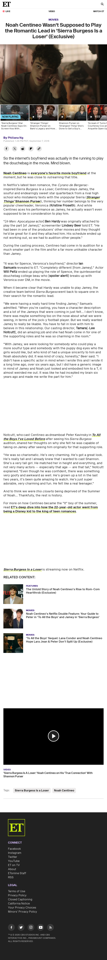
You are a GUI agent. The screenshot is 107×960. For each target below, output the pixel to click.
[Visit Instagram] (31, 928)
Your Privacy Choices (22, 908)
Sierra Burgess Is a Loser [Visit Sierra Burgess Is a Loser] (32, 790)
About (12, 869)
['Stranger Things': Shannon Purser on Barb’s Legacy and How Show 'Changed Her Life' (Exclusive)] (43, 118)
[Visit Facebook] (11, 928)
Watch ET (98, 11)
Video (52, 11)
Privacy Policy (17, 895)
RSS (11, 877)
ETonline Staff (17, 873)
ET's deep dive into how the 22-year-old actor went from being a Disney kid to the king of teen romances (50, 509)
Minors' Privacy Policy (22, 912)
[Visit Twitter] (21, 928)
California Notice (19, 904)
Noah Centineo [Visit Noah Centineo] (64, 790)
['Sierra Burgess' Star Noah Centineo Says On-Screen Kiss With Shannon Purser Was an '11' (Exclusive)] (14, 118)
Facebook (14, 849)
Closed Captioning (20, 899)
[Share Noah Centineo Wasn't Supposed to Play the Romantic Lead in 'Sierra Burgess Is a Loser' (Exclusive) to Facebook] (6, 149)
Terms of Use (16, 891)
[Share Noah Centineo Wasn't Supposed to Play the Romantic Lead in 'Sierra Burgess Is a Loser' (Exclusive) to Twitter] (15, 149)
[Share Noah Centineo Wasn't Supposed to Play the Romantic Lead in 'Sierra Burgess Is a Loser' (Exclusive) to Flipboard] (31, 149)
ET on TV (14, 865)
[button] (53, 736)
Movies (53, 20)
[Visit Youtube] (40, 928)
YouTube (14, 861)
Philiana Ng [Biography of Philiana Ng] (15, 138)
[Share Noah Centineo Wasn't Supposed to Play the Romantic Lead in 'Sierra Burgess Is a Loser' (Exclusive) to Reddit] (23, 149)
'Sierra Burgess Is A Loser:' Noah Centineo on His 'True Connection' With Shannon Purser (48, 774)
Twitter (12, 857)
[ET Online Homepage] (8, 4)
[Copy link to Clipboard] (39, 149)
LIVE (8, 11)
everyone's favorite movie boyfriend (58, 173)
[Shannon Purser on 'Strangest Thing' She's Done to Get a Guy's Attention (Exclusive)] (72, 118)
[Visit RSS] (50, 928)
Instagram (14, 853)
